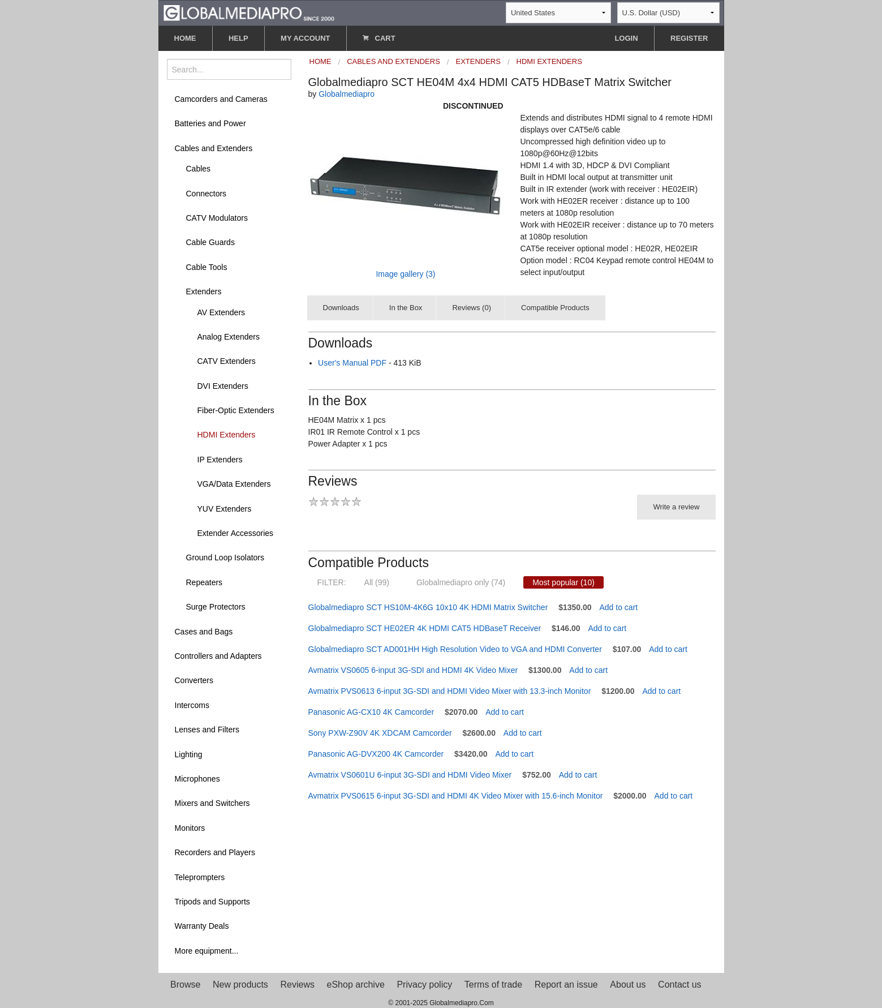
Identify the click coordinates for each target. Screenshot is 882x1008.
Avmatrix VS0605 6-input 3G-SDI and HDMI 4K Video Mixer (413, 670)
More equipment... (207, 950)
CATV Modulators (217, 217)
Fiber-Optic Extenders (235, 410)
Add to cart (618, 607)
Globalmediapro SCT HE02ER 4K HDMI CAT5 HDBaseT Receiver (424, 628)
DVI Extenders (222, 386)
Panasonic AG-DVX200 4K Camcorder (376, 753)
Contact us (679, 984)
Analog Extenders (228, 336)
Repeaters (204, 582)
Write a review (676, 507)
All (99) (376, 582)
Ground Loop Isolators (225, 557)
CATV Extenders (226, 361)
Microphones (197, 778)
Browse (185, 984)
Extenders (204, 291)
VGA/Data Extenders (234, 483)
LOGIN (626, 38)
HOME (185, 38)
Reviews (297, 984)
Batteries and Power (210, 123)
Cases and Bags (204, 631)
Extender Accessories (235, 533)
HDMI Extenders (226, 434)
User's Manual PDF (352, 362)
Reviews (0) (471, 307)
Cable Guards (210, 242)
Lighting (189, 754)
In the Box (406, 307)
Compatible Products (555, 307)
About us (628, 984)
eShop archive (356, 984)
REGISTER (689, 38)
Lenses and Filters (207, 729)
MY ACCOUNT (305, 38)
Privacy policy (424, 984)
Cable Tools (206, 267)
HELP (238, 38)
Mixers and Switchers (212, 803)
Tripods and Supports (212, 901)
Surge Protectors (216, 606)
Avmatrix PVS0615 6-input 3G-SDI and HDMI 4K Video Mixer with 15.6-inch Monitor (455, 795)
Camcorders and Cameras (221, 99)
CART (379, 38)
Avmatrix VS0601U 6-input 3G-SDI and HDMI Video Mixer (410, 774)
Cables (198, 168)
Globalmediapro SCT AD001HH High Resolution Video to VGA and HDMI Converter (455, 649)
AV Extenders (221, 312)
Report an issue (566, 984)
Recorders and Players (215, 852)
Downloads (341, 307)
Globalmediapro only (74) (460, 582)
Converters (194, 680)
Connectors (206, 193)
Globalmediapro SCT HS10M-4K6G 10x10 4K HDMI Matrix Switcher (428, 607)
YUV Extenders (224, 508)
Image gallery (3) (405, 273)
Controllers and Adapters (218, 655)
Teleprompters (200, 877)
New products (240, 984)
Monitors (190, 828)
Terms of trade (493, 984)
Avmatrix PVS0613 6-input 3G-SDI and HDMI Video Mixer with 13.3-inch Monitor (449, 691)
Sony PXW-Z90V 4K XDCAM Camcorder (380, 732)
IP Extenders (220, 459)
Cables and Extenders (214, 148)
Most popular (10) (563, 582)
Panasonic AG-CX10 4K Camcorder (371, 712)
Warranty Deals (202, 925)
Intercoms (192, 705)
